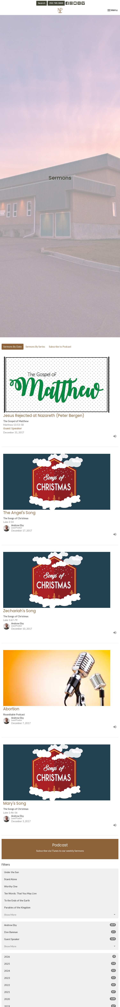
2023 (60, 977)
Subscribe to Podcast (60, 346)
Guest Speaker (60, 939)
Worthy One (10, 886)
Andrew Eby (60, 924)
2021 (60, 991)
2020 (60, 998)
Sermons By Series (35, 346)
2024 (60, 970)
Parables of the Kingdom (17, 907)
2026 (60, 956)
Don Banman (60, 931)
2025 (60, 963)
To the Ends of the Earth (17, 900)
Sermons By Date (12, 346)
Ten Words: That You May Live (20, 893)
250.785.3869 (56, 3)
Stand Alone (10, 879)
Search (41, 3)
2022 (60, 984)
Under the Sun (11, 872)
